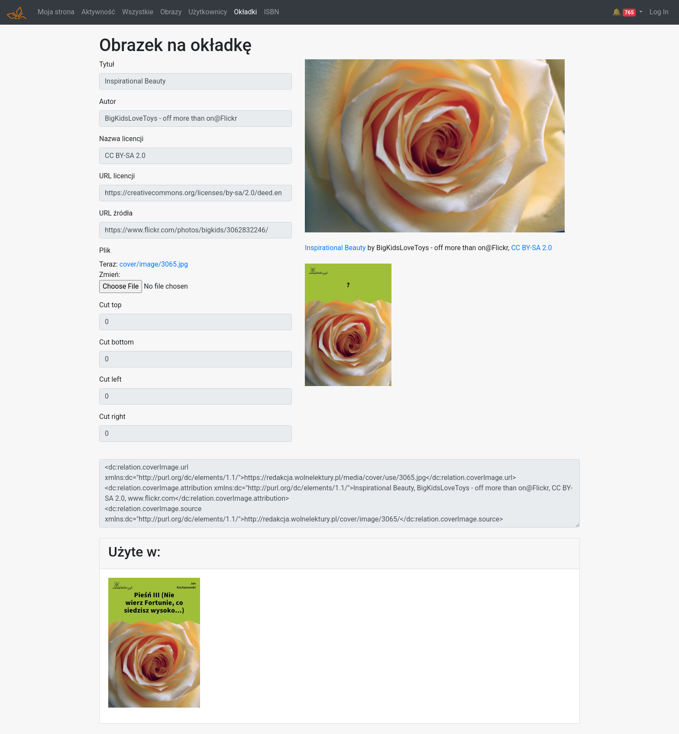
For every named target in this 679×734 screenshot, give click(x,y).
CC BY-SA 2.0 (531, 248)
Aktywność (98, 12)
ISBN (271, 12)
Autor (107, 101)
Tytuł (106, 64)
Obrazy (170, 12)
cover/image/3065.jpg (154, 264)
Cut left (110, 379)
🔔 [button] (624, 12)
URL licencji (117, 176)
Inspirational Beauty (335, 248)
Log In (659, 12)
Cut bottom (116, 342)
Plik (104, 250)
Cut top (110, 305)
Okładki (245, 12)
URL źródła (116, 213)
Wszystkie (137, 12)
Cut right (112, 416)
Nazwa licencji (121, 139)
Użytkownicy (207, 12)
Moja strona (56, 12)
